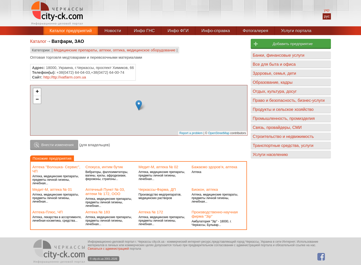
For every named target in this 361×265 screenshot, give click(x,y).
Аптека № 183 (97, 212)
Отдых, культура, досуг (275, 91)
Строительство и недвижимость (283, 136)
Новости (113, 30)
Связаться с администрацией (108, 248)
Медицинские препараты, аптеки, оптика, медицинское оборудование (114, 50)
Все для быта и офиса (274, 64)
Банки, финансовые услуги (278, 55)
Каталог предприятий (71, 30)
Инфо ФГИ (178, 30)
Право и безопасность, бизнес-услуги (289, 100)
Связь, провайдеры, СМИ (277, 127)
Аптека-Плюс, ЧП (47, 212)
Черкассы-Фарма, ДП (157, 189)
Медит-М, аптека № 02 (158, 167)
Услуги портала (296, 30)
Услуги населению (270, 154)
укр (326, 10)
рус (327, 16)
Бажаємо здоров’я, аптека (214, 167)
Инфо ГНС (144, 30)
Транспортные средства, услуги (283, 145)
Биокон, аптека (205, 189)
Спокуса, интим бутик (104, 167)
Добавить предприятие (293, 44)
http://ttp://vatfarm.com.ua (64, 77)
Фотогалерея (255, 30)
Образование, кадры (273, 82)
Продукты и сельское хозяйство (283, 109)
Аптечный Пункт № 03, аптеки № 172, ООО (105, 191)
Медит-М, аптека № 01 (52, 189)
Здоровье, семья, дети (274, 73)
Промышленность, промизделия (284, 118)
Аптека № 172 (151, 212)
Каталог (38, 41)
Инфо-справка (216, 30)
